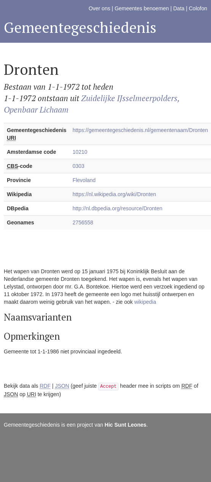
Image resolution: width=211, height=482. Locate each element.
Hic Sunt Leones (126, 425)
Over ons (99, 8)
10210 (79, 152)
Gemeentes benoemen (142, 8)
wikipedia (145, 302)
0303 (78, 166)
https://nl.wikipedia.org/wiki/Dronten (114, 194)
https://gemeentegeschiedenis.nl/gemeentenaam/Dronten (140, 130)
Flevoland (84, 180)
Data (179, 8)
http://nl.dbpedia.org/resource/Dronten (117, 208)
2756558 (82, 222)
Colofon (198, 8)
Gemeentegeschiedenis (80, 27)
